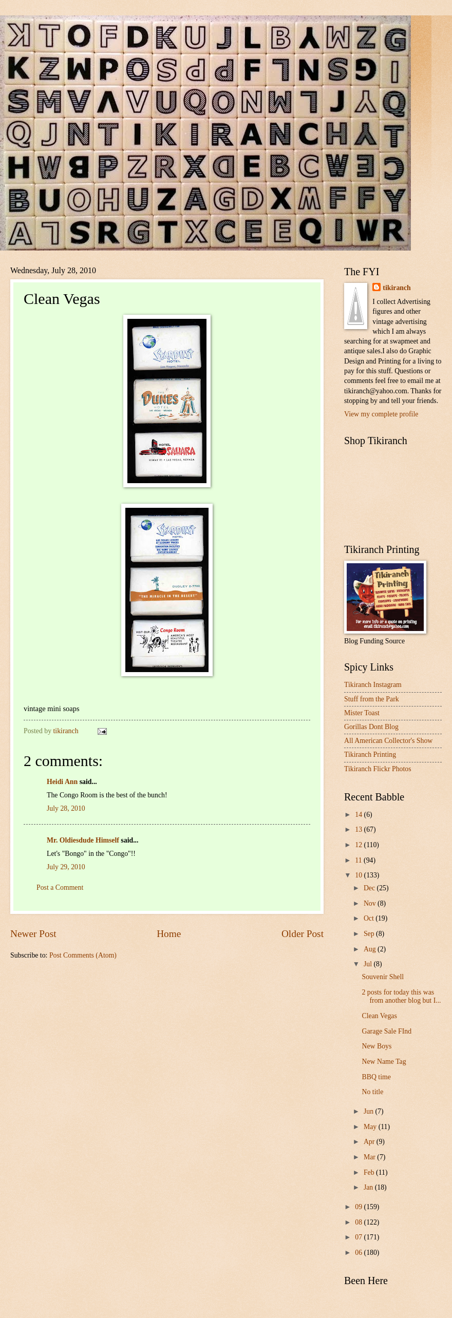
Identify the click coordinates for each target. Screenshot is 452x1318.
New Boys (376, 1046)
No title (372, 1092)
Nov (371, 903)
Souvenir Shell (383, 977)
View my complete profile (381, 414)
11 (359, 860)
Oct (369, 918)
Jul (369, 964)
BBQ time (376, 1077)
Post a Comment (59, 887)
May (371, 1127)
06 (359, 1252)
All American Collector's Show (388, 740)
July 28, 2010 (66, 808)
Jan (369, 1187)
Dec (370, 888)
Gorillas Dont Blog (371, 727)
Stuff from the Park (371, 699)
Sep (370, 934)
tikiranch (396, 288)
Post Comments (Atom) (83, 955)
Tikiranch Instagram (373, 685)
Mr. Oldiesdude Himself (83, 840)
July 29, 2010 (66, 867)
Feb (370, 1172)
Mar (370, 1157)
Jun (369, 1111)
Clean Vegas (379, 1016)
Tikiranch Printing (370, 754)
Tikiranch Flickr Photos (377, 769)
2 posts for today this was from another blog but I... (401, 996)
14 (359, 814)
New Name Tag (384, 1061)
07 (359, 1237)
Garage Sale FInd (386, 1031)
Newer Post (33, 933)
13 (359, 829)
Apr (370, 1141)
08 (359, 1222)
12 (359, 845)
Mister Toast (362, 713)
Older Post (302, 933)
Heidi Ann (62, 782)
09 (359, 1207)
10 (359, 875)
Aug (371, 949)
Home (169, 933)
